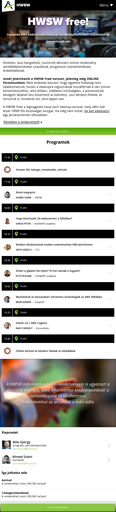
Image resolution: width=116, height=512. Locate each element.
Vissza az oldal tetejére (57, 507)
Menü (104, 5)
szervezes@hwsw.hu (25, 448)
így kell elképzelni (96, 111)
